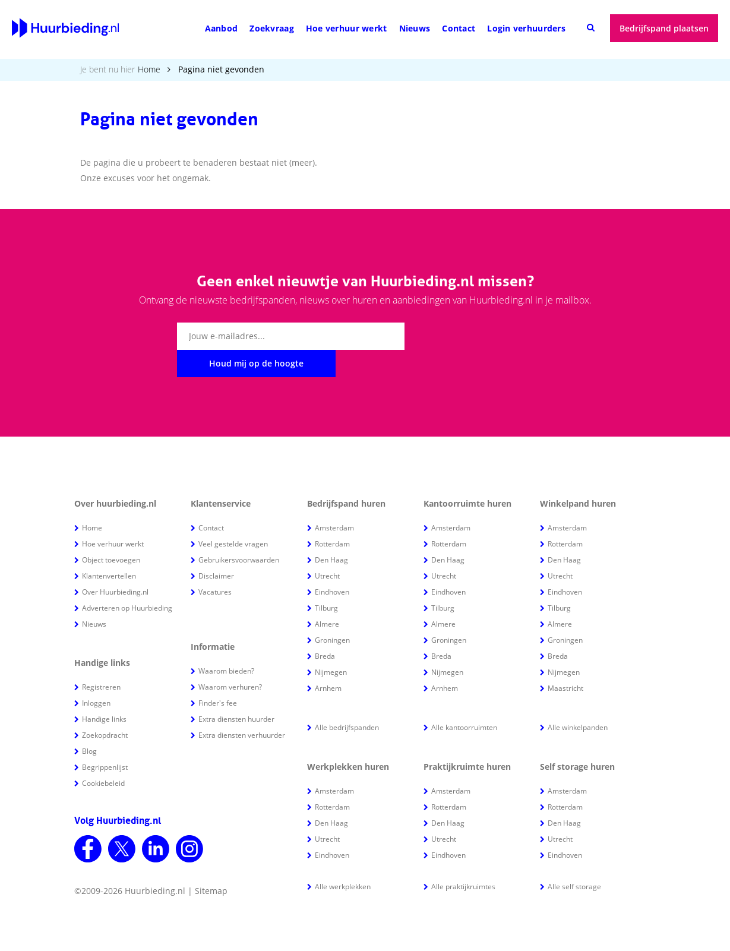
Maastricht (565, 661)
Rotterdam (332, 516)
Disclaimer (216, 549)
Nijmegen (331, 645)
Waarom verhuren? (230, 660)
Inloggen (96, 676)
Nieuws (415, 28)
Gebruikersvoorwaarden (238, 532)
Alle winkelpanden (578, 700)
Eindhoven (332, 565)
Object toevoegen (111, 532)
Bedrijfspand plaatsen (664, 28)
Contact (458, 28)
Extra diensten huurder (236, 692)
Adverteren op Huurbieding (127, 581)
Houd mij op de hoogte (479, 336)
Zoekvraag (271, 28)
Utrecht (327, 549)
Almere (327, 597)
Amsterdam (334, 500)
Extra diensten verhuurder (241, 708)
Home (149, 69)
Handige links (104, 692)
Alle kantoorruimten (464, 700)
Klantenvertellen (109, 549)
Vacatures (215, 565)
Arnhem (328, 661)
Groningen (332, 613)
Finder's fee (217, 676)
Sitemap (211, 863)
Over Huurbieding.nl (115, 565)
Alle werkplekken (343, 859)
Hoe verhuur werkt (346, 28)
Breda (325, 629)
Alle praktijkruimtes (463, 859)
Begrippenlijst (105, 740)
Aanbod (221, 28)
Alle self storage (574, 859)
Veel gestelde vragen (233, 516)
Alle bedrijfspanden (347, 700)
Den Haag (331, 532)
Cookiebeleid (103, 756)
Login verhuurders (526, 28)
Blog (89, 724)
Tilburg (326, 581)
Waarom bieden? (226, 644)
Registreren (101, 660)
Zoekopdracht (105, 708)
